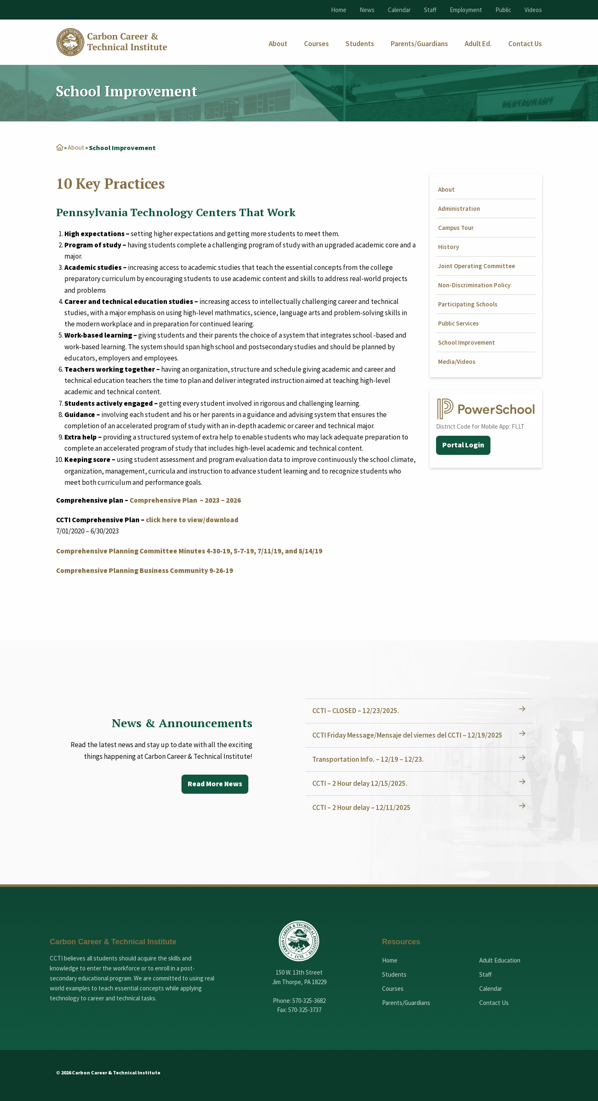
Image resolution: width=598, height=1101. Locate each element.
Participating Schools (468, 304)
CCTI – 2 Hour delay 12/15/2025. (361, 782)
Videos (533, 10)
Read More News (213, 784)
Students (394, 974)
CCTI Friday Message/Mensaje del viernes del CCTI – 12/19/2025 (409, 734)
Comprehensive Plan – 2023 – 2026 (185, 499)
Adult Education (499, 960)
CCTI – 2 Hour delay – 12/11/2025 (363, 807)
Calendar (399, 10)
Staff (430, 10)
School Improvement (466, 342)
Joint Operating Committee (476, 265)
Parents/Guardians (406, 1002)
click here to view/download (192, 519)
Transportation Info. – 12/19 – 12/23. (369, 758)
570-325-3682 (309, 1000)
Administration (459, 208)
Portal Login (463, 445)
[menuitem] (278, 44)
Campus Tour (456, 227)
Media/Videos (456, 361)
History (448, 246)
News (367, 10)
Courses (393, 988)
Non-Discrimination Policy (474, 285)
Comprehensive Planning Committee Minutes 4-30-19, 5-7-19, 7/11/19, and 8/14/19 (189, 550)
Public (503, 10)
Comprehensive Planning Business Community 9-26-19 (144, 570)
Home (338, 10)
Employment (466, 10)
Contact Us (494, 1002)
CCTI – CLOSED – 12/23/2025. (357, 710)
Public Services (458, 323)
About (77, 147)
